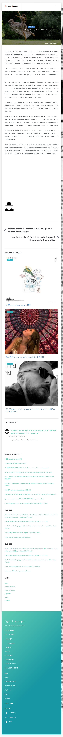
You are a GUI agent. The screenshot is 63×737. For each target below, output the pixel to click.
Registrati (8, 593)
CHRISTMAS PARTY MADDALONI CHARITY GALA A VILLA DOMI (26, 521)
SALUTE (7, 651)
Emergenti (11, 643)
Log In (6, 597)
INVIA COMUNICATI (11, 668)
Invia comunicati (10, 586)
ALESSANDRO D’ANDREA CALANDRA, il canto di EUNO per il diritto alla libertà (30, 494)
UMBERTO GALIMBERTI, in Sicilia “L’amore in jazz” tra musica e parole (27, 468)
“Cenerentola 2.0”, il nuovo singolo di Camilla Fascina (31, 30)
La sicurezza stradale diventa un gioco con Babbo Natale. (22, 532)
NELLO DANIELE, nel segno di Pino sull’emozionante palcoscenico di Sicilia (28, 472)
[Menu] (56, 5)
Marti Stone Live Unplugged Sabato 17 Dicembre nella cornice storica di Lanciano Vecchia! (30, 527)
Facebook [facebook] (10, 713)
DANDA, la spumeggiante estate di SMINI (25, 357)
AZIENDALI (8, 655)
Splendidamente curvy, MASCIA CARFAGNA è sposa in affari (24, 499)
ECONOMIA (10, 660)
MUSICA (31, 26)
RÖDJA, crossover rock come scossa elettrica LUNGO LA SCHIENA (30, 410)
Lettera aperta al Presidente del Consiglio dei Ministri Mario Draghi (30, 230)
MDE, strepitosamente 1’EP (18, 305)
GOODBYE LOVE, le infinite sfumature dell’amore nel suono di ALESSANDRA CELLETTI (29, 478)
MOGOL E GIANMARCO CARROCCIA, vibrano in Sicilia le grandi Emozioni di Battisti (29, 484)
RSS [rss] (8, 722)
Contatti (7, 600)
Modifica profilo (10, 590)
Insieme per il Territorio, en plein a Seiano (18, 537)
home (6, 583)
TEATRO (9, 647)
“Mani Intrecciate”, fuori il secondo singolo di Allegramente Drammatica (33, 238)
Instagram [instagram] (10, 717)
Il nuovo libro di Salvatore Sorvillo (15, 463)
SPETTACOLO (9, 634)
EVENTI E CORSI (10, 664)
